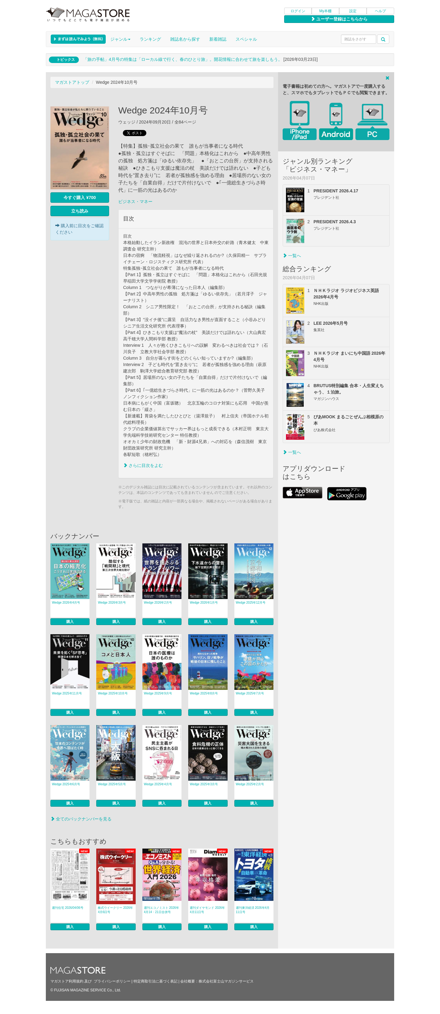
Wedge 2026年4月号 (66, 602)
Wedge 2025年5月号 (112, 784)
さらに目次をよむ (143, 465)
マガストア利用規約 (66, 981)
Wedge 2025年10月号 (113, 693)
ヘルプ (380, 11)
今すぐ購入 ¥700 (80, 197)
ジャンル (120, 39)
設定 (353, 11)
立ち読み (79, 211)
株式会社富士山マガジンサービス (226, 981)
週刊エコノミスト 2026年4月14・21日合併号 (161, 910)
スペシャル (246, 39)
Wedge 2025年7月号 (250, 693)
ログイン (298, 11)
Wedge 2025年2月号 (250, 784)
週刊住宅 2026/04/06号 (67, 907)
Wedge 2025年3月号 (204, 784)
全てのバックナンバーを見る (81, 818)
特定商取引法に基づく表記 (156, 981)
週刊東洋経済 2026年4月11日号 (253, 910)
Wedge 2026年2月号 (158, 602)
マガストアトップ (72, 82)
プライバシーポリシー (112, 981)
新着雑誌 (217, 39)
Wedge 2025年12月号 (251, 602)
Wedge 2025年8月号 (204, 693)
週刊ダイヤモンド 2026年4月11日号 (207, 910)
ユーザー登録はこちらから (339, 19)
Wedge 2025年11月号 (67, 693)
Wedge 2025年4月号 (158, 784)
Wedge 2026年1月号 (204, 602)
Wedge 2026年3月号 (112, 602)
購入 (70, 622)
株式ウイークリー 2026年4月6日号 (115, 910)
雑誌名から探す (185, 39)
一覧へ (292, 255)
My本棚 (325, 11)
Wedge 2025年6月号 (66, 784)
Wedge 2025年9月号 (158, 693)
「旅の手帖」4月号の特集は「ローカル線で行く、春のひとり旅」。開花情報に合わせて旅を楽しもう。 (182, 59)
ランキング (150, 39)
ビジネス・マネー (135, 201)
